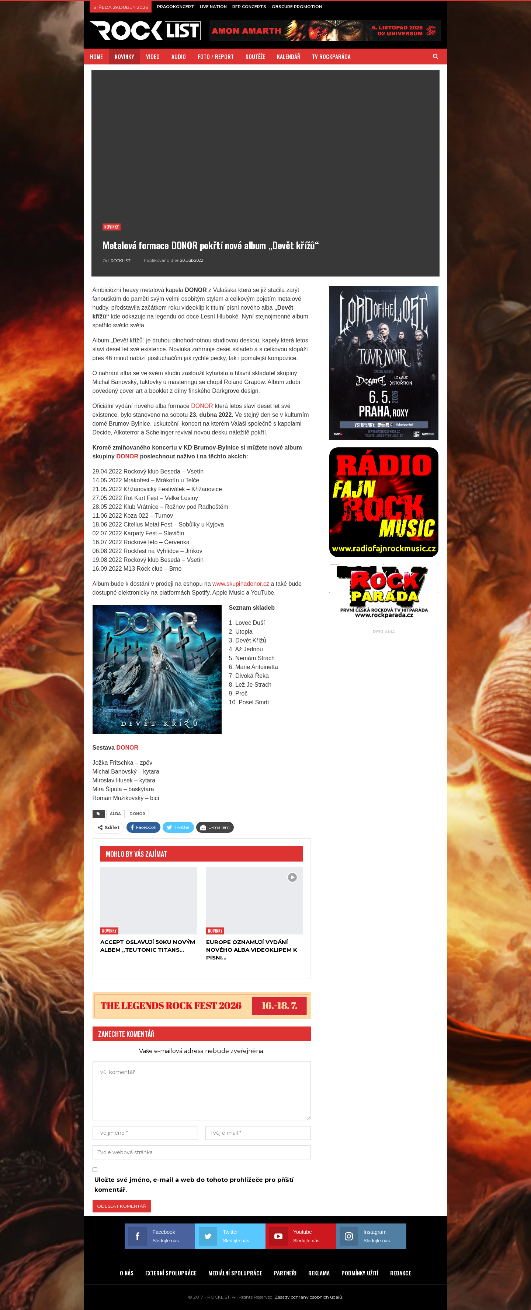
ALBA (115, 813)
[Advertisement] (384, 746)
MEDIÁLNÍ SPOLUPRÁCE (235, 1273)
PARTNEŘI (285, 1273)
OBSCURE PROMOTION (297, 6)
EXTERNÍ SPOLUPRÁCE (171, 1273)
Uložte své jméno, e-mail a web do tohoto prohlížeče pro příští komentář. (194, 1184)
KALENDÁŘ (288, 56)
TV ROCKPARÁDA (331, 56)
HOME (96, 56)
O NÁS (126, 1273)
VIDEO (153, 56)
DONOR (202, 406)
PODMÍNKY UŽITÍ (359, 1273)
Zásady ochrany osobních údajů (308, 1297)
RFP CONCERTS (249, 6)
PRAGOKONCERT (175, 6)
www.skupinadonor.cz (240, 584)
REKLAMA (319, 1273)
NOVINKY (124, 56)
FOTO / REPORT (216, 56)
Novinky (111, 227)
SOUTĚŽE (255, 56)
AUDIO (178, 56)
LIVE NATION (213, 6)
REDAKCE (400, 1273)
